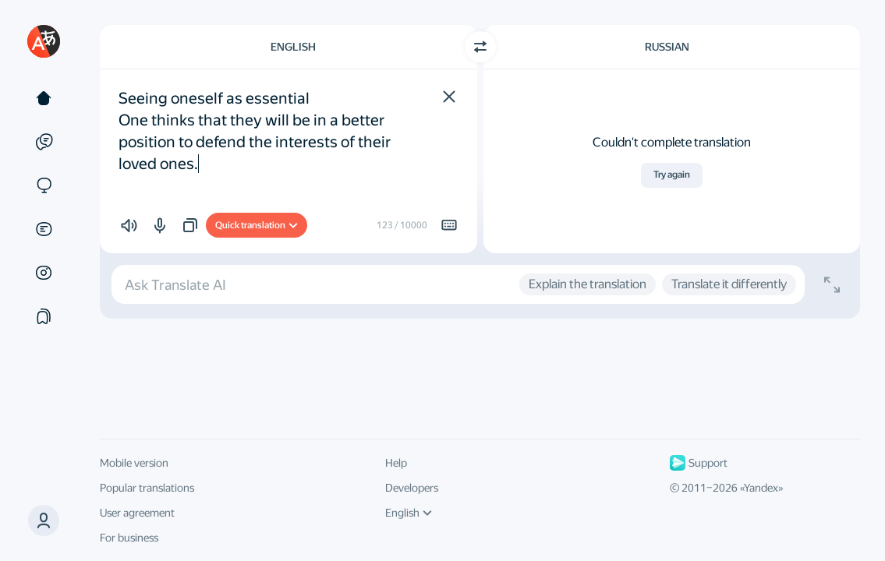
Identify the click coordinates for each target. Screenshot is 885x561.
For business (129, 537)
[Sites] (43, 185)
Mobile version (134, 463)
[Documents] (43, 229)
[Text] (43, 98)
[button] (449, 96)
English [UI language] (408, 512)
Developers (411, 488)
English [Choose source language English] (293, 47)
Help (396, 463)
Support (698, 463)
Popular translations (147, 488)
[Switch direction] (480, 46)
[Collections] (43, 316)
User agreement (137, 512)
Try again (671, 174)
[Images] (43, 272)
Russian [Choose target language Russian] (667, 47)
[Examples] (43, 141)
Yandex (761, 488)
